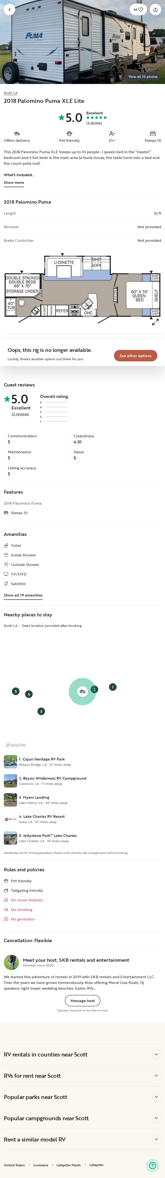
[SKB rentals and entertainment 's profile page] (11, 962)
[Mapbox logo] (15, 745)
